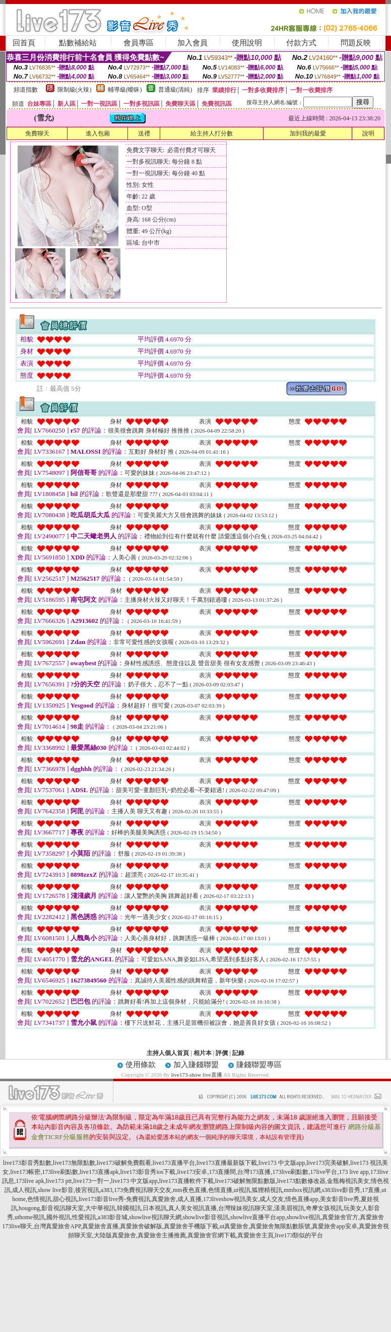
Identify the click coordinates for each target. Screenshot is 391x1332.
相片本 (202, 1053)
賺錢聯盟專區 (259, 1065)
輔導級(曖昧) (125, 89)
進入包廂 (98, 133)
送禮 (144, 133)
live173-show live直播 (196, 1075)
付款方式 (301, 43)
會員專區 (138, 43)
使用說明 (247, 43)
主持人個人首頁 (168, 1053)
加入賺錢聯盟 (196, 1065)
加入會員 (192, 43)
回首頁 (24, 43)
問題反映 (356, 43)
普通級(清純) (175, 89)
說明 (368, 133)
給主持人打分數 (211, 133)
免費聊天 (37, 133)
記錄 (238, 1053)
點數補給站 (78, 43)
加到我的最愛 (308, 133)
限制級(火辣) (74, 89)
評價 (222, 1053)
